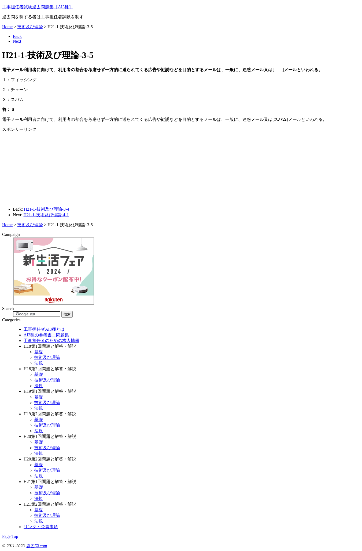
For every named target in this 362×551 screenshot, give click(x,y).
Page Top (10, 536)
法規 (38, 363)
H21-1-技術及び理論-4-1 (46, 215)
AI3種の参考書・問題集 (46, 335)
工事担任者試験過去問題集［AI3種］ (37, 7)
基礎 (38, 352)
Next (17, 41)
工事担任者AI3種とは (44, 329)
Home (7, 26)
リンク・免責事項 (41, 526)
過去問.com (36, 545)
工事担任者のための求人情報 (51, 340)
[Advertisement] (43, 166)
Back (17, 36)
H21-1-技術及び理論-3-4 (46, 209)
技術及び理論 (30, 26)
